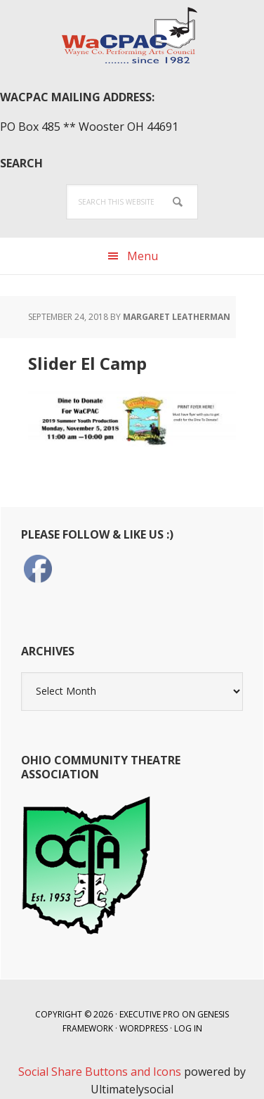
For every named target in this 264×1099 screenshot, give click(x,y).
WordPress (143, 1028)
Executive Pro (149, 1014)
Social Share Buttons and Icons (99, 1071)
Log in (188, 1028)
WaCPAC (132, 35)
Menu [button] (142, 256)
